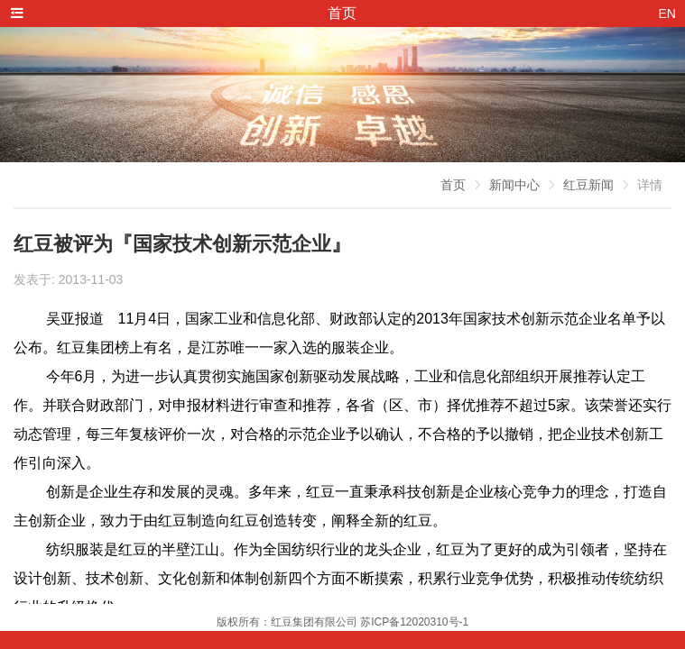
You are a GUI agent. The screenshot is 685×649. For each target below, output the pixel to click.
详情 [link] (649, 185)
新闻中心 (514, 185)
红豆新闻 (588, 185)
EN (667, 13)
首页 (453, 185)
